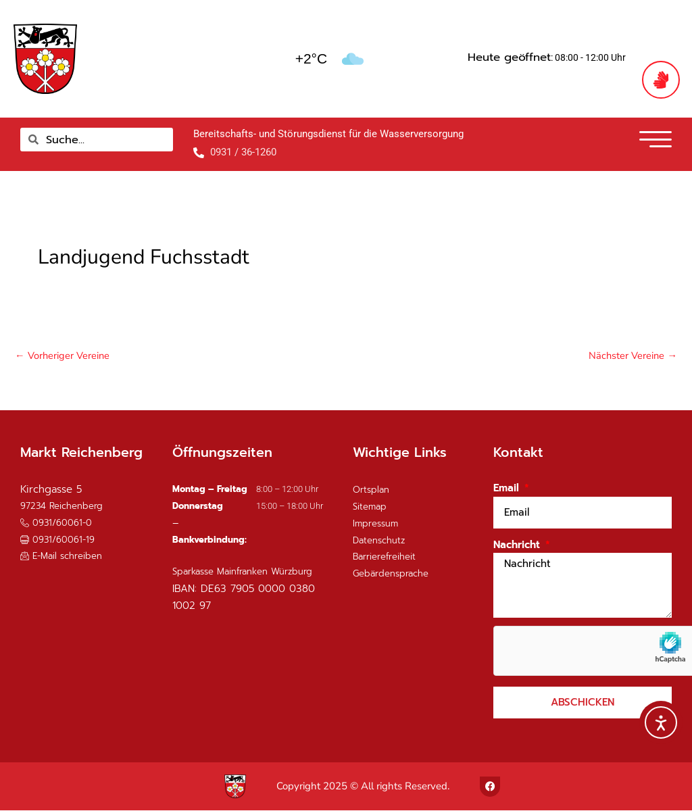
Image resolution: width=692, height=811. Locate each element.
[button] (57, 540)
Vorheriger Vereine (63, 355)
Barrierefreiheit (384, 557)
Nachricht (518, 545)
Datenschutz (379, 541)
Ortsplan (371, 490)
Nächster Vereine (632, 355)
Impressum (375, 524)
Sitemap (370, 507)
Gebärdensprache (390, 574)
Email (507, 488)
